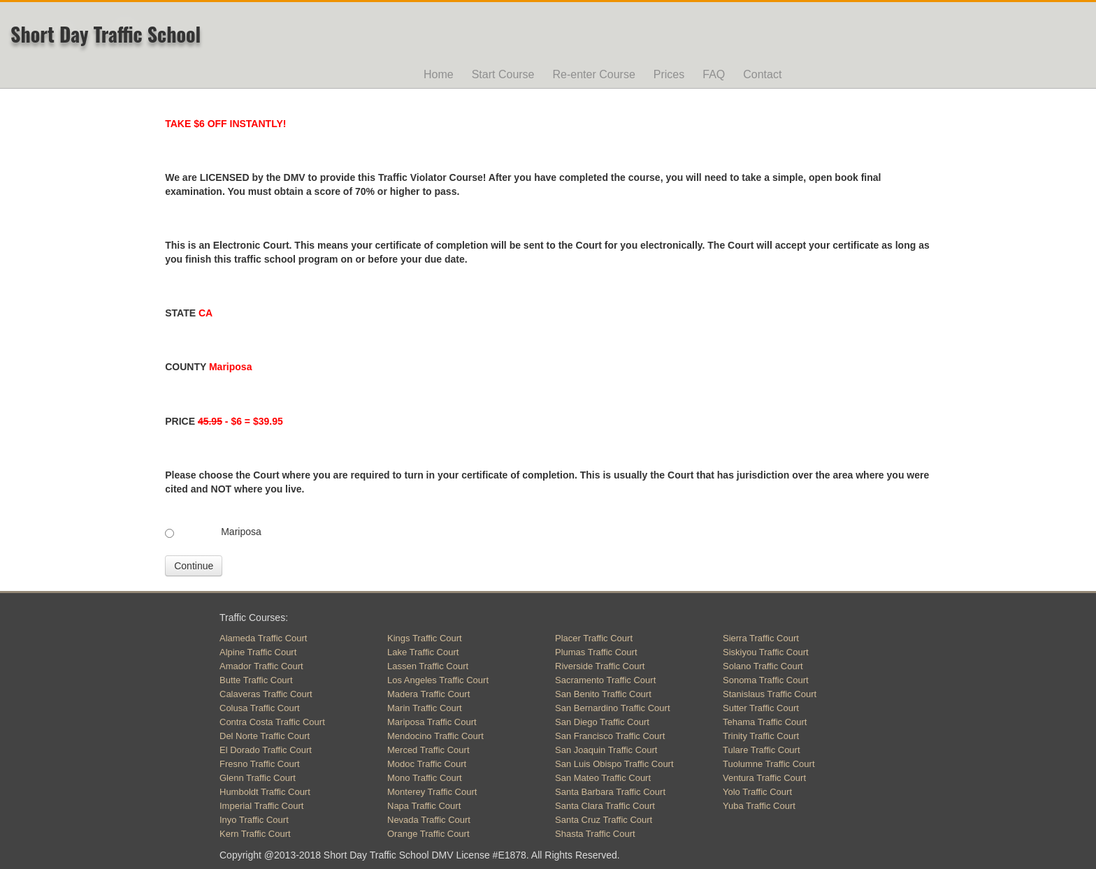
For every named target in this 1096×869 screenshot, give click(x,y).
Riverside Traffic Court (599, 666)
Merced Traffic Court (428, 750)
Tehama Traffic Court (765, 722)
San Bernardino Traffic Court (612, 708)
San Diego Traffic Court (602, 722)
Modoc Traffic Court (426, 764)
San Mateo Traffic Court (603, 778)
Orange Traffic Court (428, 833)
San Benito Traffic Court (603, 694)
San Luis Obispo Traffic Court (614, 764)
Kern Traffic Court (255, 833)
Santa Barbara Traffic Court (610, 792)
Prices (669, 74)
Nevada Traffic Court (428, 820)
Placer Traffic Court (594, 638)
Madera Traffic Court (428, 694)
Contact (762, 74)
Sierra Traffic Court (761, 638)
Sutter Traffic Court (761, 708)
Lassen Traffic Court (427, 666)
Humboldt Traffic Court (264, 792)
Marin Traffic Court (424, 708)
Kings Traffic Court (424, 638)
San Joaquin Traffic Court (606, 750)
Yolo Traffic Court (757, 792)
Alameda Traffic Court (263, 638)
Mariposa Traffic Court (432, 722)
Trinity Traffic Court (761, 736)
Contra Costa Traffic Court (272, 722)
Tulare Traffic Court (761, 750)
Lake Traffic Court (423, 652)
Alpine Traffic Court (257, 652)
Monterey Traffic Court (432, 792)
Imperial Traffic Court (261, 806)
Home (439, 74)
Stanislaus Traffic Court (769, 694)
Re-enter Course (594, 74)
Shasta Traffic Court (595, 833)
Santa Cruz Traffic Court (603, 820)
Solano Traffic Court (763, 666)
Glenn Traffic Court (257, 778)
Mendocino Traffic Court (435, 736)
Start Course (503, 74)
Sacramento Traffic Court (605, 680)
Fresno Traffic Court (259, 764)
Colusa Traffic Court (259, 708)
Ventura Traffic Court (764, 778)
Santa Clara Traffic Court (605, 806)
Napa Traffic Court (424, 806)
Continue (193, 565)
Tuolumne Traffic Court (769, 764)
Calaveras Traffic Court (265, 694)
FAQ (713, 74)
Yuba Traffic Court (759, 806)
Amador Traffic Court (261, 666)
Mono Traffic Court (424, 778)
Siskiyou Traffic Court (766, 652)
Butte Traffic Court (256, 680)
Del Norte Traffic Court (264, 736)
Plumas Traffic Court (596, 652)
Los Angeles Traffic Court (438, 680)
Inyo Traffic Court (254, 820)
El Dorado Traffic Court (265, 750)
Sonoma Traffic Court (766, 680)
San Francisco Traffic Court (610, 736)
